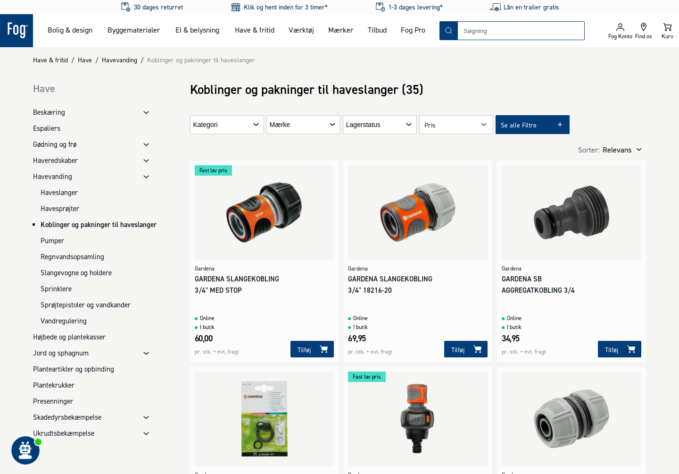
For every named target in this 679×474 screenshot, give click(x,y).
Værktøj (301, 29)
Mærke (280, 124)
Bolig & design (70, 29)
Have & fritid (254, 29)
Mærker (340, 29)
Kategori (205, 124)
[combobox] (521, 31)
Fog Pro (413, 29)
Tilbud (377, 29)
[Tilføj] (312, 349)
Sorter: (588, 149)
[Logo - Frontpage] (16, 30)
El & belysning (197, 29)
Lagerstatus (363, 124)
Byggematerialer (134, 29)
